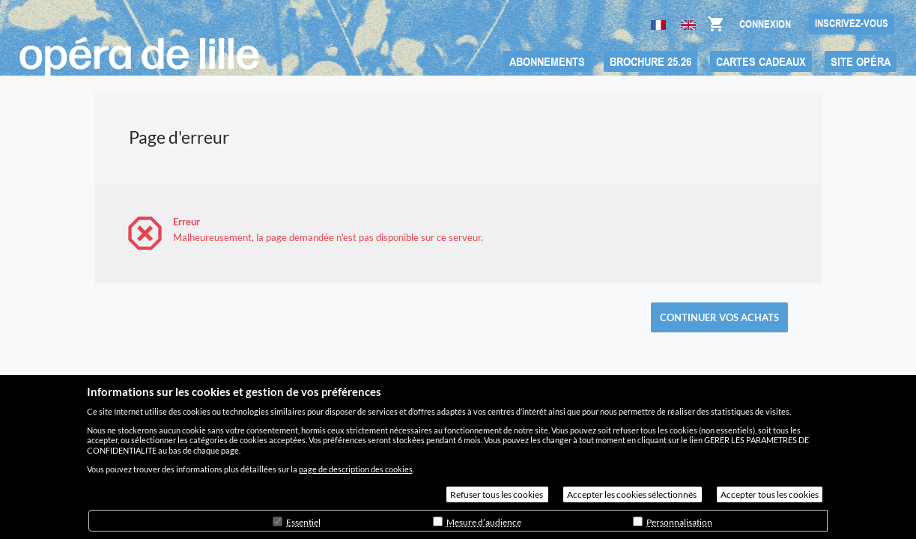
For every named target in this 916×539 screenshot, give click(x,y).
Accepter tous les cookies (770, 494)
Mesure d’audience (483, 522)
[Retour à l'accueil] (139, 57)
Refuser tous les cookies (497, 494)
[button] (547, 61)
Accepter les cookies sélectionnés (632, 494)
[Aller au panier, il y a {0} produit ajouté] (715, 28)
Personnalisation (679, 522)
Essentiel (303, 522)
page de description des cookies (356, 469)
